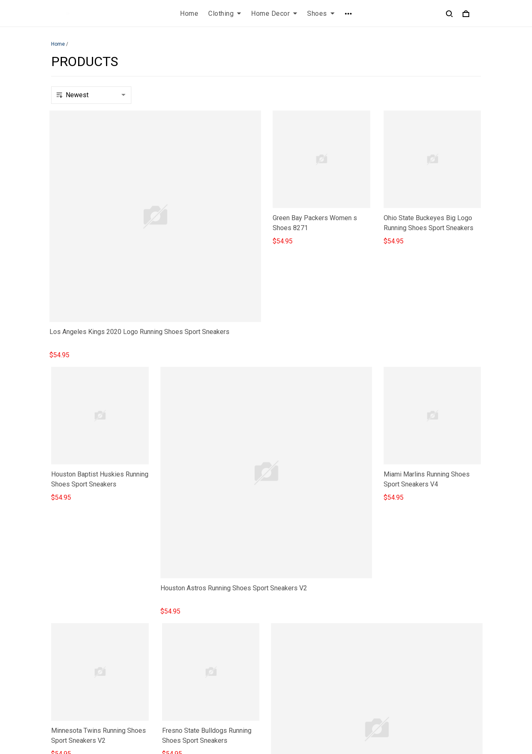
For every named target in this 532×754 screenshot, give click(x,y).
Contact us (288, 624)
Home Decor (274, 13)
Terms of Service (187, 638)
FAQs (280, 638)
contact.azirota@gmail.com (90, 689)
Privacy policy (182, 624)
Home (189, 13)
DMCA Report (355, 716)
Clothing (224, 13)
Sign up (460, 650)
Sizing (282, 652)
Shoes (321, 13)
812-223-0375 (72, 678)
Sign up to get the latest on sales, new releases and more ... (432, 629)
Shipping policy (184, 652)
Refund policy (182, 666)
